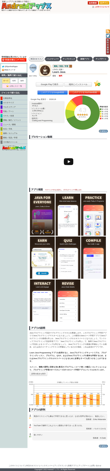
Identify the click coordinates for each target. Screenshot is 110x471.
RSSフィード (8, 70)
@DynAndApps (10, 66)
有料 (14, 81)
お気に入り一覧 (15, 86)
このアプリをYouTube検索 (84, 92)
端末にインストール (78, 84)
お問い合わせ (96, 466)
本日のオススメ (36, 59)
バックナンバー (52, 59)
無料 (22, 81)
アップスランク (69, 59)
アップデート (101, 59)
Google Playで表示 (49, 84)
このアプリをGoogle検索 (52, 92)
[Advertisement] (55, 35)
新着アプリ (84, 59)
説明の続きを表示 (38, 374)
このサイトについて (101, 7)
